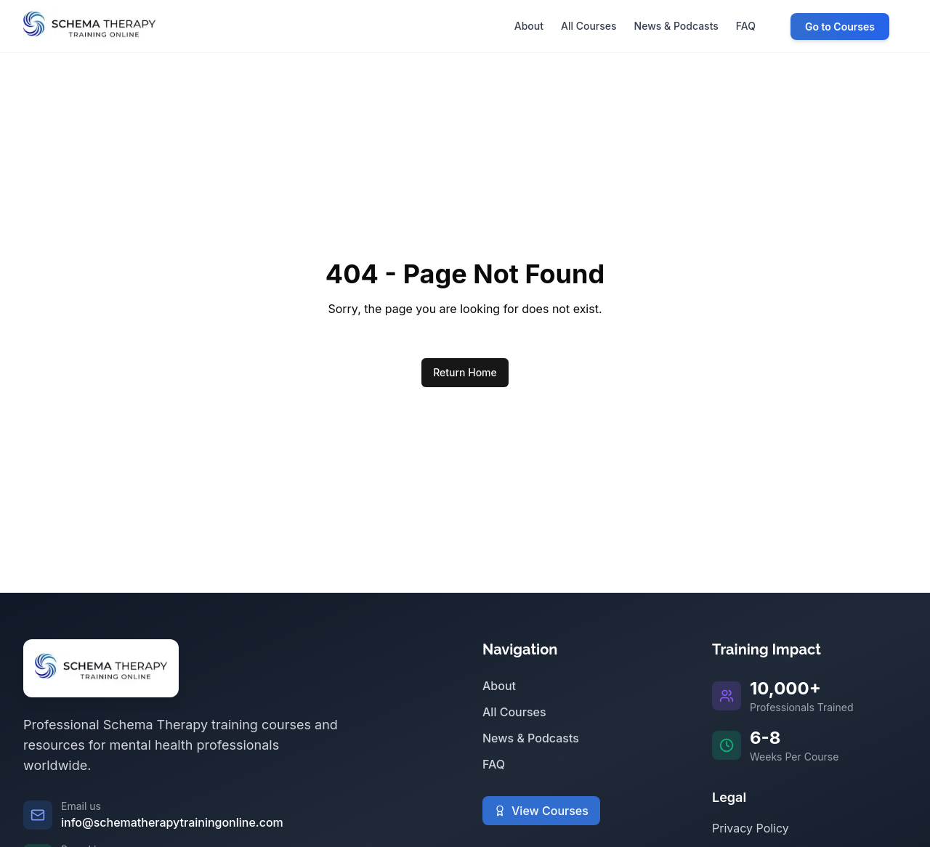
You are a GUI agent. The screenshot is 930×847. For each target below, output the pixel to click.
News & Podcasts (530, 738)
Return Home (465, 372)
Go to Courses (840, 26)
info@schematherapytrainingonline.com (172, 822)
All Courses (514, 712)
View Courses (541, 810)
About (499, 685)
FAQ (493, 764)
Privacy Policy (750, 828)
